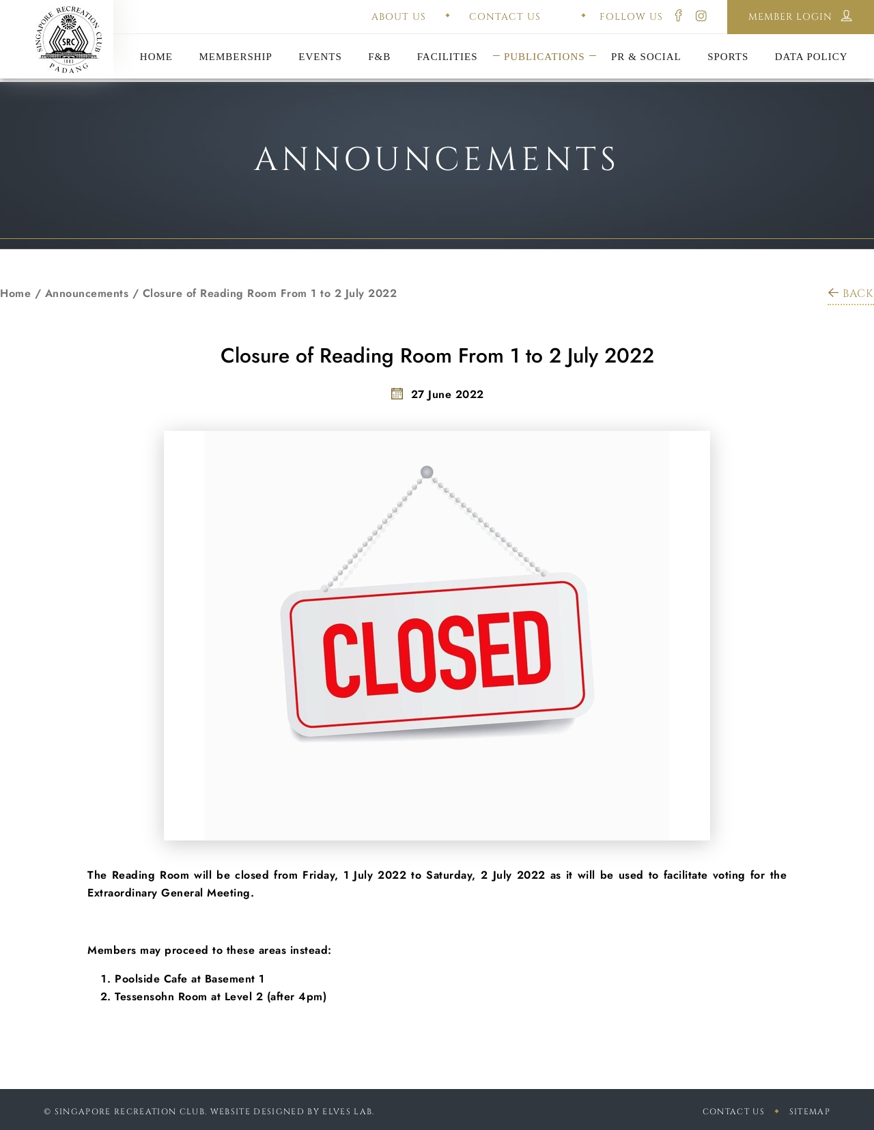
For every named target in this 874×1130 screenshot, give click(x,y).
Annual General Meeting (320, 39)
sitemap (809, 1111)
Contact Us (734, 1111)
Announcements (87, 293)
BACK (851, 293)
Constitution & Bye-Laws (544, 39)
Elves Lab (347, 1111)
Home (15, 293)
